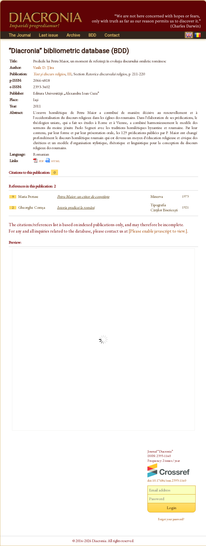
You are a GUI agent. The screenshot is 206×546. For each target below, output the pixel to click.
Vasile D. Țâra (43, 67)
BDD (92, 35)
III (69, 73)
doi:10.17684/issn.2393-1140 (166, 480)
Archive (73, 35)
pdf (41, 160)
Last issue (48, 35)
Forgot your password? (171, 519)
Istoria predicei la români (75, 207)
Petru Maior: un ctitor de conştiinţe (83, 196)
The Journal (20, 35)
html (55, 160)
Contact (112, 35)
